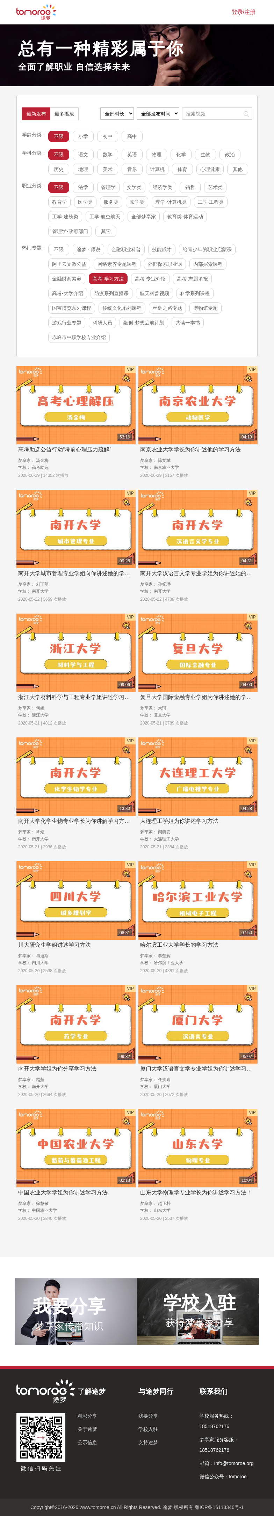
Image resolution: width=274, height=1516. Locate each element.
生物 (205, 154)
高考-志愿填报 (192, 279)
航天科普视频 (154, 293)
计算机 (157, 169)
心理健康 (210, 169)
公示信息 (87, 1442)
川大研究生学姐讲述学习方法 (54, 945)
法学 (83, 187)
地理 (83, 169)
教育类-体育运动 (185, 216)
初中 (108, 136)
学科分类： (34, 153)
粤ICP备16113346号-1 (219, 1507)
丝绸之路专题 (167, 308)
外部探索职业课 (165, 264)
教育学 (59, 202)
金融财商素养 (66, 279)
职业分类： (34, 185)
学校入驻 (148, 1429)
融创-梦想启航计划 (143, 322)
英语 (132, 154)
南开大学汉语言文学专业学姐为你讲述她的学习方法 (204, 573)
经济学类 (162, 187)
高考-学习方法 (108, 279)
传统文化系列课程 (122, 308)
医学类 (85, 202)
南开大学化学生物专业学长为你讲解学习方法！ (77, 821)
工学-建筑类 (65, 216)
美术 (108, 169)
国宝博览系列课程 (71, 308)
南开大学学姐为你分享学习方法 (57, 1069)
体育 (182, 169)
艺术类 (215, 187)
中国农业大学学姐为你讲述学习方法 (63, 1192)
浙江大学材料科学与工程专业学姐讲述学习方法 (77, 697)
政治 (230, 154)
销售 (190, 187)
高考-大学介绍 (67, 293)
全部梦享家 (143, 216)
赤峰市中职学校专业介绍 (79, 337)
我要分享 (148, 1416)
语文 (83, 154)
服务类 (111, 202)
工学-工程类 (211, 202)
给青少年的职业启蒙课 (207, 249)
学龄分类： (34, 134)
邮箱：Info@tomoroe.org (227, 1463)
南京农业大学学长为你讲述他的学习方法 (190, 449)
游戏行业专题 (66, 322)
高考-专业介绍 (150, 279)
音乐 (132, 169)
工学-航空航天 (105, 216)
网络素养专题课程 (117, 264)
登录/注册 (243, 12)
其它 (106, 231)
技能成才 (162, 249)
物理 (156, 154)
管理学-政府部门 (70, 231)
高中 (132, 136)
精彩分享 (87, 1416)
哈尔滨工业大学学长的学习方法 (179, 945)
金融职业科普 (126, 249)
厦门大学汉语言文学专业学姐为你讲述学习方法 (199, 1069)
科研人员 (102, 322)
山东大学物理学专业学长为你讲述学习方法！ (196, 1192)
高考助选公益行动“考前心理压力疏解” (64, 449)
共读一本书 (187, 322)
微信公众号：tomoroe (223, 1476)
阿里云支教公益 (69, 264)
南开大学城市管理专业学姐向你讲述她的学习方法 (79, 573)
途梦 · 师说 (88, 249)
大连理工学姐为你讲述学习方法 (179, 821)
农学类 (137, 202)
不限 (59, 136)
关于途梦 (87, 1429)
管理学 (108, 187)
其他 (238, 169)
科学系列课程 (195, 293)
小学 (83, 136)
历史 (59, 169)
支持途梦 (148, 1442)
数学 (108, 154)
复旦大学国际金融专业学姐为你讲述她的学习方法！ (204, 697)
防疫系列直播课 (111, 293)
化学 (181, 154)
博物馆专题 (205, 308)
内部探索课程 (208, 264)
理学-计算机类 (171, 202)
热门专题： (34, 247)
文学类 (134, 187)
